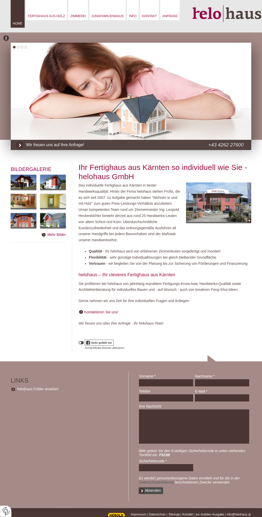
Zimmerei (78, 16)
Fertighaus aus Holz (46, 16)
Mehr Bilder (56, 235)
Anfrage (170, 16)
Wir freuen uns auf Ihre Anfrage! (55, 145)
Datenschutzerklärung (156, 482)
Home (18, 23)
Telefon (144, 391)
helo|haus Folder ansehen (38, 389)
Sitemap (174, 514)
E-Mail (201, 391)
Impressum (138, 514)
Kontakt (149, 16)
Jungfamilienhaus (107, 16)
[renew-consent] (6, 511)
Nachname (205, 376)
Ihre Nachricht (150, 406)
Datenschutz (157, 514)
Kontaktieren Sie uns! (101, 312)
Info (133, 16)
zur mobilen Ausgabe (209, 514)
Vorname (147, 376)
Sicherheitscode (153, 461)
